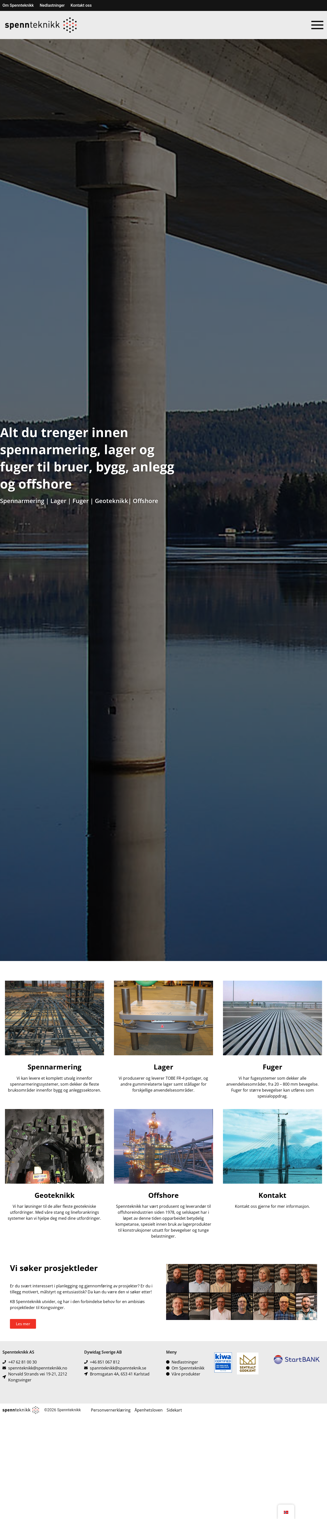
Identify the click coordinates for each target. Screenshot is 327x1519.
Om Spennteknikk (18, 5)
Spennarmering (22, 501)
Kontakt (272, 1195)
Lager (58, 501)
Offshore (145, 501)
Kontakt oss (81, 5)
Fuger (81, 501)
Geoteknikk (111, 501)
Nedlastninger (52, 5)
